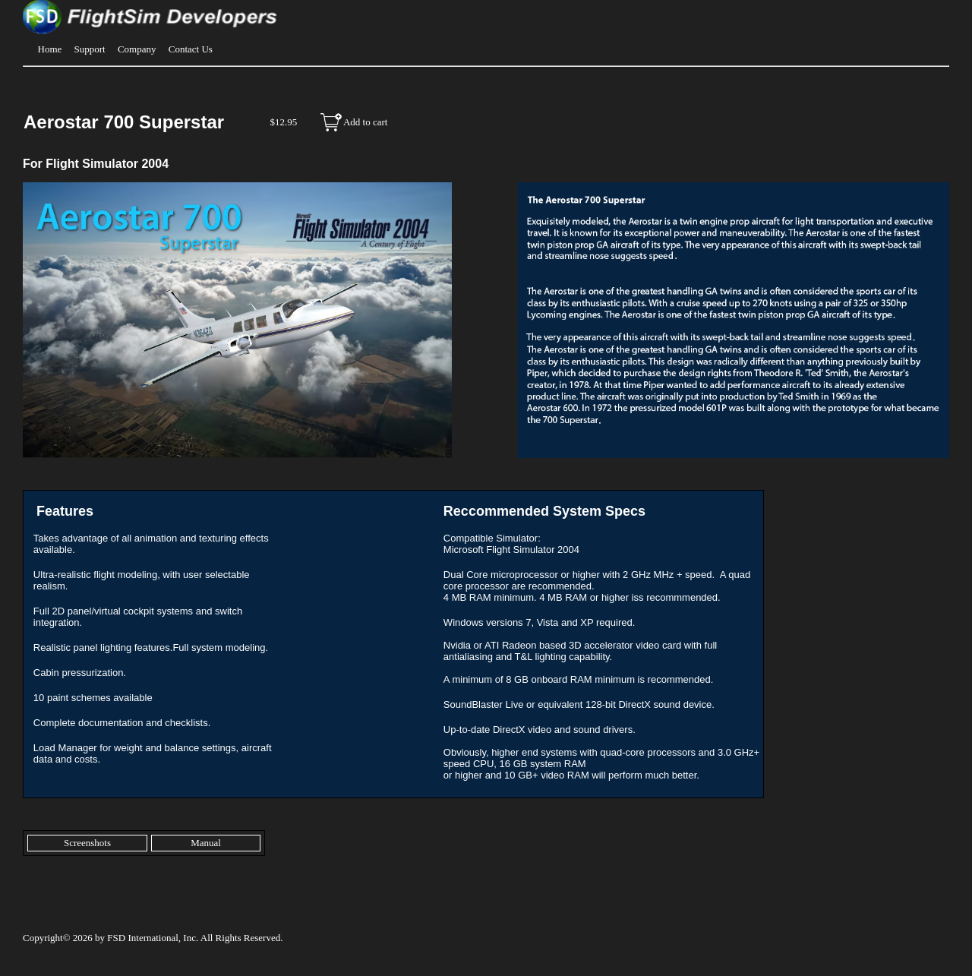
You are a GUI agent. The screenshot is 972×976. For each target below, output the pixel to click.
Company (137, 49)
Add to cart (365, 122)
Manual (206, 842)
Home (50, 49)
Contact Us (191, 49)
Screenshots (87, 842)
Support (90, 49)
